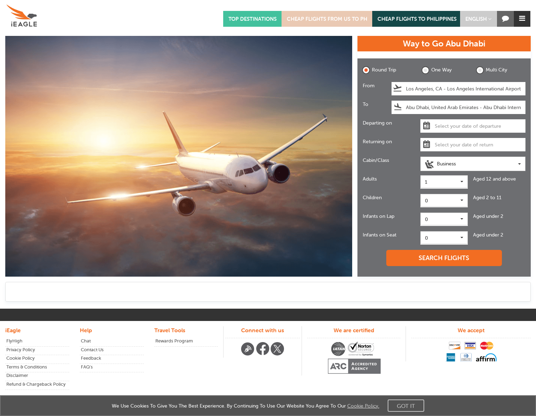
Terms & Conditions (26, 367)
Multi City (491, 70)
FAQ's (87, 367)
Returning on (377, 141)
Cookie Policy (20, 358)
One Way (436, 70)
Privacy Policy (20, 350)
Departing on (377, 123)
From (369, 85)
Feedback (91, 358)
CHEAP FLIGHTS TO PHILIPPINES (417, 18)
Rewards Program (174, 341)
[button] (478, 19)
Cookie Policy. (363, 406)
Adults (370, 179)
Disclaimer (17, 375)
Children (372, 197)
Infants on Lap (378, 216)
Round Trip (379, 70)
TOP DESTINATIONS (252, 18)
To (365, 104)
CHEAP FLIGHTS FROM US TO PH (327, 18)
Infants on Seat (379, 235)
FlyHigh (14, 341)
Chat (86, 341)
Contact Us (92, 350)
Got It (406, 405)
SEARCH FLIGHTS (444, 258)
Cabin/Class (376, 160)
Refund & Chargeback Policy (36, 384)
